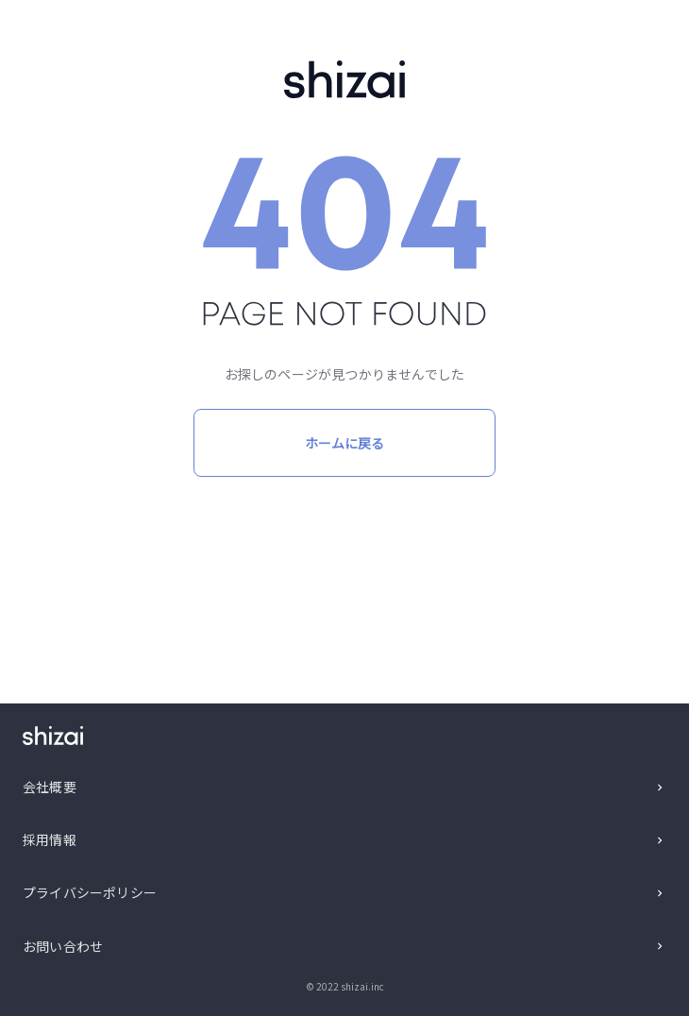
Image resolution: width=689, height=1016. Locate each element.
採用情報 (49, 839)
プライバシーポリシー (90, 892)
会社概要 (49, 786)
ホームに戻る (344, 442)
